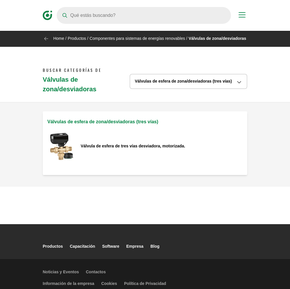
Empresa (135, 246)
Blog (155, 246)
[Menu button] (242, 15)
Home (58, 38)
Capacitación (82, 246)
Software (110, 246)
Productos (77, 38)
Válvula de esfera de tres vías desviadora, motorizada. (133, 146)
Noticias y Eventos (61, 272)
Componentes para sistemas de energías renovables (137, 38)
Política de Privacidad (145, 283)
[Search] (144, 15)
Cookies (109, 283)
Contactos (96, 272)
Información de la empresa (68, 283)
